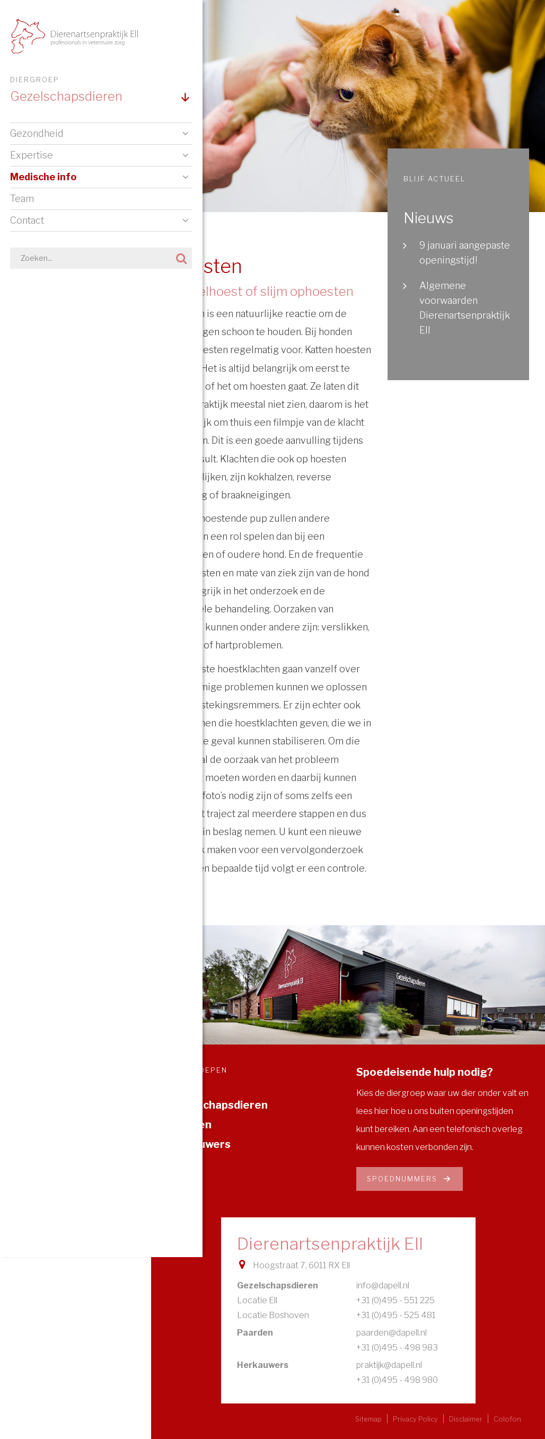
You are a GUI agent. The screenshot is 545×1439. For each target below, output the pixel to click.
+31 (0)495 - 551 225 (395, 1300)
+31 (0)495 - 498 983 (397, 1348)
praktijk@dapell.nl (389, 1365)
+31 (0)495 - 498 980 (397, 1380)
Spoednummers (409, 1178)
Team (22, 200)
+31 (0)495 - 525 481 (396, 1315)
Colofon (507, 1419)
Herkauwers (199, 1144)
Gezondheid (37, 135)
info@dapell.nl (382, 1285)
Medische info (44, 179)
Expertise (32, 157)
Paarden (189, 1124)
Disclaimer (465, 1419)
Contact (28, 222)
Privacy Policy (415, 1419)
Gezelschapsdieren (217, 1105)
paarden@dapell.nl (391, 1333)
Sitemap (368, 1419)
